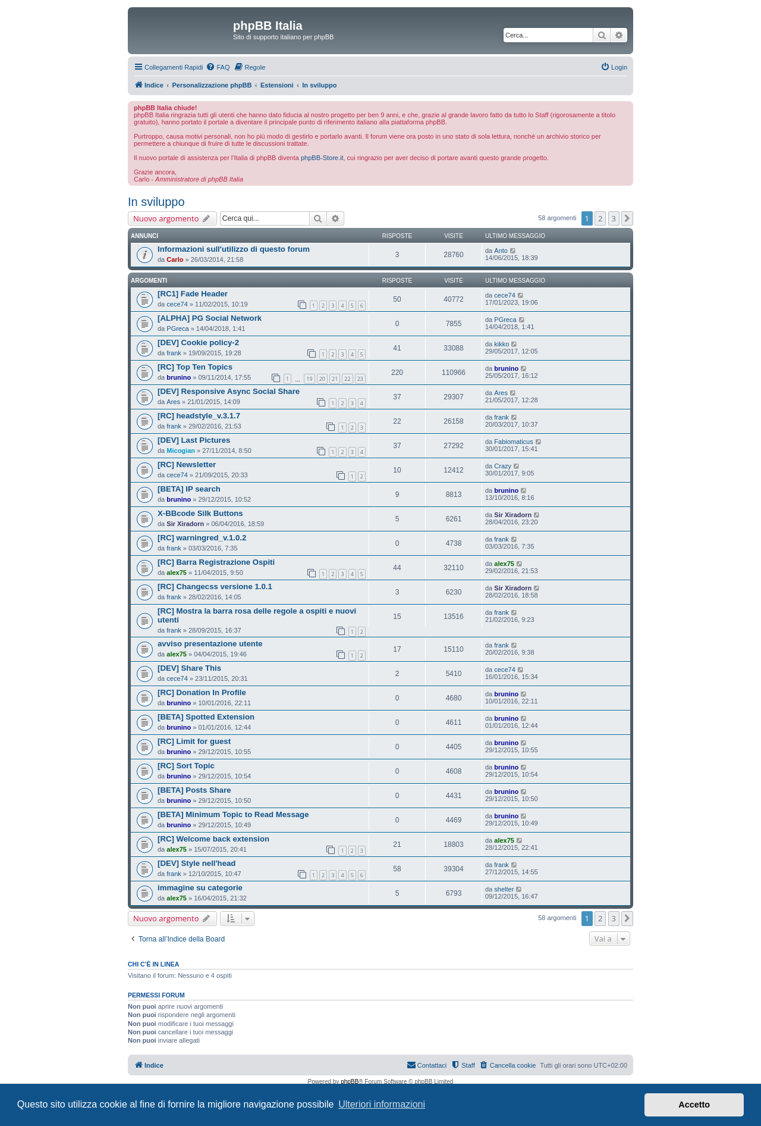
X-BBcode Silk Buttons (200, 513)
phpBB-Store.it (322, 157)
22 (347, 379)
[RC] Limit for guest (194, 741)
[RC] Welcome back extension (213, 838)
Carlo (174, 259)
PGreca (177, 328)
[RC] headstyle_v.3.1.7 (199, 415)
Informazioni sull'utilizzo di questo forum (234, 249)
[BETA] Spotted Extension (206, 716)
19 (309, 379)
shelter (504, 889)
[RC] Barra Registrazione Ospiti (216, 562)
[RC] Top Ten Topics (195, 366)
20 (322, 379)
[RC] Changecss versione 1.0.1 (215, 586)
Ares (173, 401)
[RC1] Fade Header (193, 293)
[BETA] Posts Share (194, 790)
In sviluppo (156, 201)
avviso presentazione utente (210, 643)
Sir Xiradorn (185, 523)
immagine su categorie (200, 887)
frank (173, 352)
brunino (178, 377)
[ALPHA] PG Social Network (210, 318)
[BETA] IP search (189, 488)
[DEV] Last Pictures (194, 440)
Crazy (502, 466)
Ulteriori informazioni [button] (381, 1104)
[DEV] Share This (189, 668)
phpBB (350, 1081)
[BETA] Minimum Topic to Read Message (233, 814)
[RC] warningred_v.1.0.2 (202, 537)
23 (360, 379)
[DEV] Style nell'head (196, 863)
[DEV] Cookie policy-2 (198, 342)
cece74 (176, 304)
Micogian (180, 450)
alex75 (176, 572)
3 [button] (614, 218)
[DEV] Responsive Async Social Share (229, 391)
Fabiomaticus (513, 441)
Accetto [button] (694, 1104)
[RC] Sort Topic (186, 765)
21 (335, 379)
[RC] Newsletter (187, 464)
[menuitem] (217, 67)
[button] (627, 218)
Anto (501, 250)
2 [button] (600, 218)
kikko (501, 344)
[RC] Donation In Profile (202, 692)
